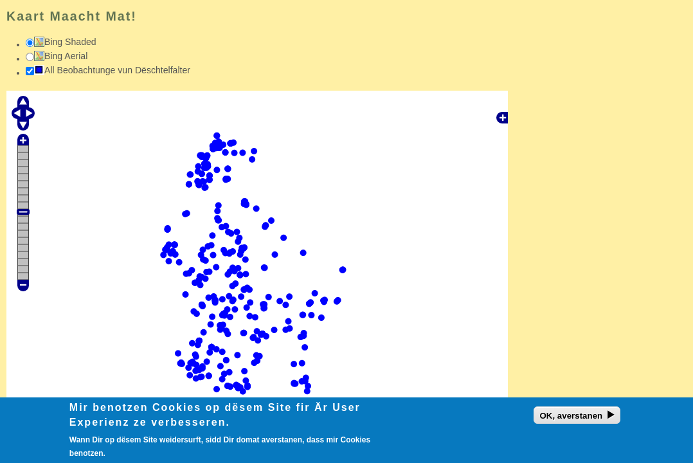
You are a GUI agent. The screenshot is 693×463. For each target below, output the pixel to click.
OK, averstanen (570, 418)
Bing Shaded (70, 42)
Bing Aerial (65, 56)
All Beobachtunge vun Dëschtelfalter (117, 70)
